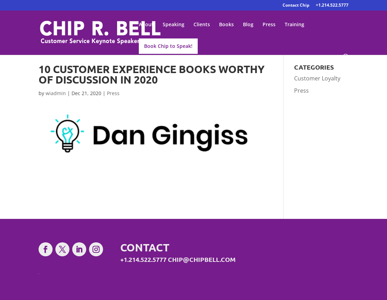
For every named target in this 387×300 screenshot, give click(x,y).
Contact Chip (296, 5)
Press (269, 25)
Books (226, 25)
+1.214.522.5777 (332, 5)
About (146, 25)
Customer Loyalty (317, 78)
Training (294, 25)
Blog (248, 25)
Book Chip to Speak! (168, 46)
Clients (202, 25)
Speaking (173, 25)
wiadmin (56, 93)
